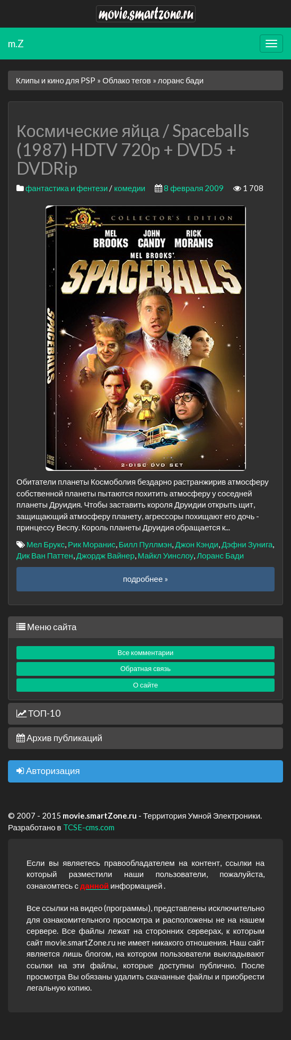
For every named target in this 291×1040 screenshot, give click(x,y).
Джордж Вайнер (105, 555)
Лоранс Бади (220, 555)
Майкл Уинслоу (165, 555)
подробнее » (145, 578)
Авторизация (48, 770)
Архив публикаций (59, 737)
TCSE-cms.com (88, 827)
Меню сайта (46, 626)
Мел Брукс (46, 544)
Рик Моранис (92, 544)
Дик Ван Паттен (44, 555)
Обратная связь (145, 668)
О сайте (145, 685)
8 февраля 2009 (194, 188)
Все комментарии (146, 652)
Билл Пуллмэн (145, 544)
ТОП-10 (38, 713)
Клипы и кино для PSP (55, 80)
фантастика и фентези (66, 188)
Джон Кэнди (196, 544)
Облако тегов (126, 80)
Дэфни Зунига (247, 544)
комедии (129, 188)
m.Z (16, 43)
